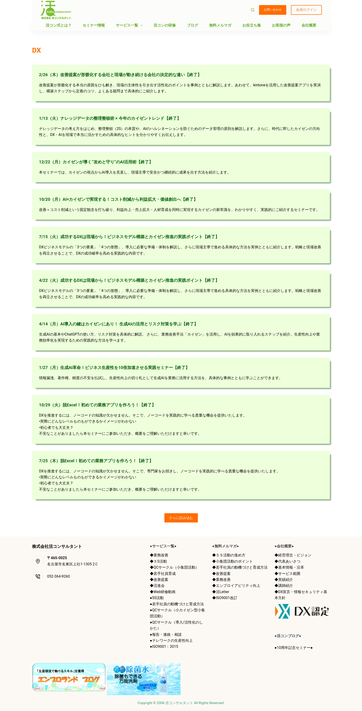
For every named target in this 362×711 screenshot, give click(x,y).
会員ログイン (306, 10)
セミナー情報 (94, 25)
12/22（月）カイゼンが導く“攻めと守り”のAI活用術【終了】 (102, 162)
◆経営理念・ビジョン (293, 555)
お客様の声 (281, 25)
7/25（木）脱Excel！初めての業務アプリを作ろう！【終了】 (102, 460)
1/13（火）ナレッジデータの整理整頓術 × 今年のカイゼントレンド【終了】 (117, 118)
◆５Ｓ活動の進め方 (228, 555)
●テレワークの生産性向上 (171, 640)
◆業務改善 (159, 555)
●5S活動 (157, 598)
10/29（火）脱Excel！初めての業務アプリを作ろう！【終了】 (104, 405)
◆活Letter (220, 592)
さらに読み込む (181, 518)
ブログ (192, 25)
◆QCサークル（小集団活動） (174, 567)
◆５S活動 (158, 561)
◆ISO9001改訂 (224, 598)
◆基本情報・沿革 (289, 567)
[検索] (252, 10)
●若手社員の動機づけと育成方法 (177, 604)
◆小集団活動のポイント (232, 561)
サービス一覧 (130, 25)
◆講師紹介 (284, 585)
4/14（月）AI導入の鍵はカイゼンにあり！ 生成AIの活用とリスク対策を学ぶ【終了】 (127, 324)
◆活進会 (157, 585)
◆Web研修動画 (162, 592)
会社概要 (309, 25)
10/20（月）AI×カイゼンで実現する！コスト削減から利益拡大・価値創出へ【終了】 (127, 199)
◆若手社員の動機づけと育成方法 (240, 567)
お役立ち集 (251, 25)
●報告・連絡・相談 (166, 634)
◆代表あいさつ (287, 561)
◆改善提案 (159, 579)
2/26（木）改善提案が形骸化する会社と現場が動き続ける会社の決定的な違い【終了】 (129, 74)
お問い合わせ (273, 9)
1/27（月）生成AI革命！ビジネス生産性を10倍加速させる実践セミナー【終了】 (122, 367)
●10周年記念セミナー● (294, 647)
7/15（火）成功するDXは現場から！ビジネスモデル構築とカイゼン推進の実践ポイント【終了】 (139, 236)
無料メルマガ (220, 25)
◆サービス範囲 (287, 573)
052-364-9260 (58, 576)
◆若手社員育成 (163, 573)
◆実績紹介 (284, 579)
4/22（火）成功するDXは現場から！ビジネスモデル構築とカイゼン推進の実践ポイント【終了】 (139, 280)
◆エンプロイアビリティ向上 (236, 585)
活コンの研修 (165, 25)
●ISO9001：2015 (164, 646)
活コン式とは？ (59, 25)
